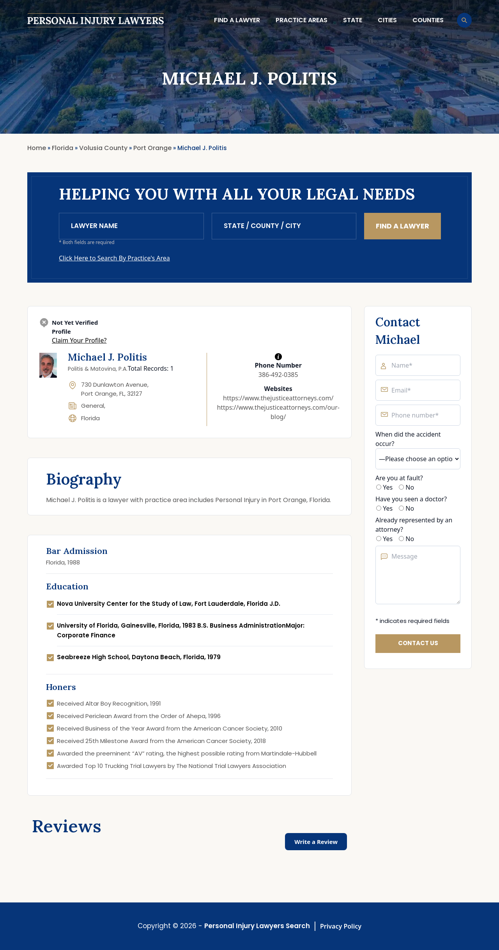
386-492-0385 (278, 374)
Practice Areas (301, 20)
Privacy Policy (340, 926)
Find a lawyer (237, 20)
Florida (90, 418)
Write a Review (316, 842)
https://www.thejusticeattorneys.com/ (278, 398)
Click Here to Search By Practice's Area (114, 258)
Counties (428, 20)
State (352, 20)
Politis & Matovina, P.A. (97, 369)
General (92, 406)
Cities (387, 20)
